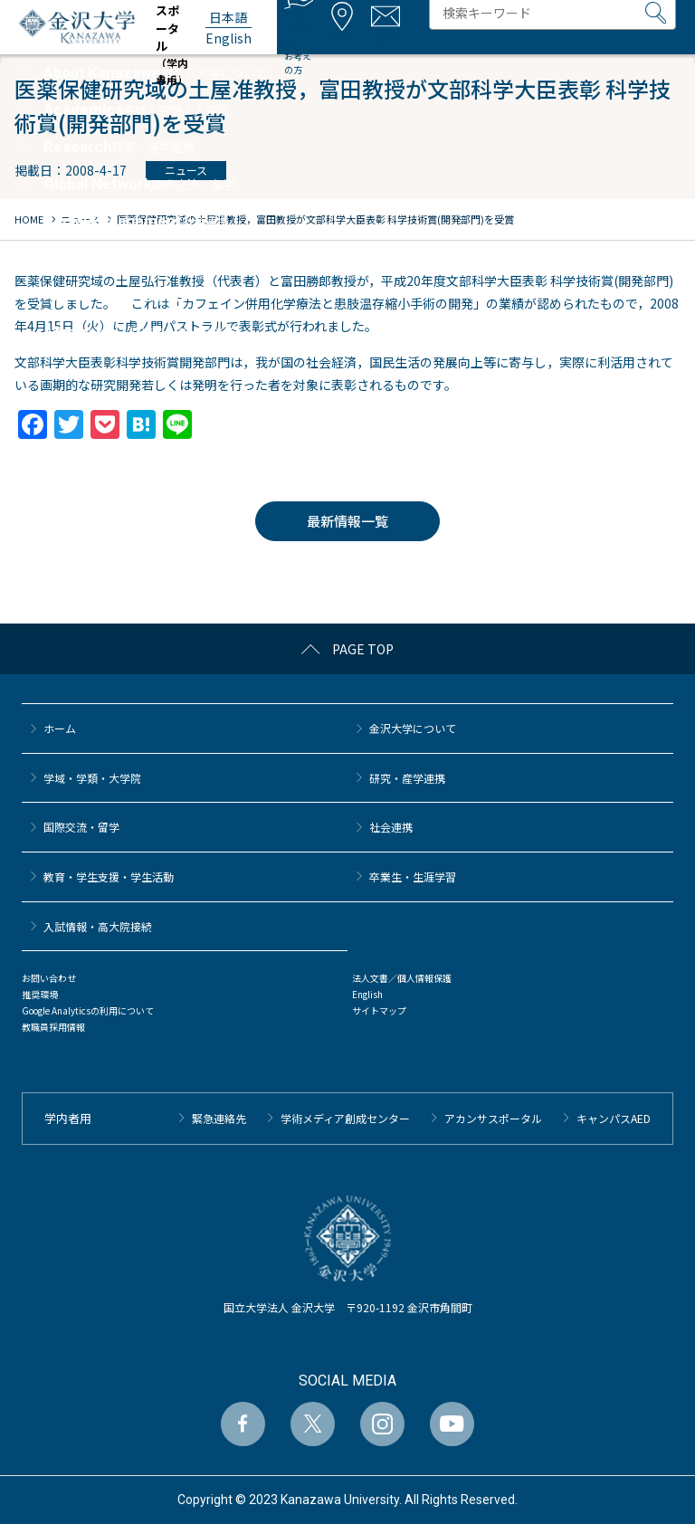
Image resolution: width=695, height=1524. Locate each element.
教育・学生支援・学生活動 (108, 876)
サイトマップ (379, 1010)
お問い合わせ (49, 978)
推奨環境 (40, 994)
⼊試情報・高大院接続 (97, 926)
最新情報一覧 (347, 520)
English (367, 994)
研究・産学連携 (407, 778)
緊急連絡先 (219, 1118)
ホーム (59, 728)
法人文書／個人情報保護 (402, 978)
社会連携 (391, 826)
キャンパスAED (613, 1118)
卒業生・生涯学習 (412, 876)
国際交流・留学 (81, 826)
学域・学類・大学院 (92, 778)
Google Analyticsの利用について (88, 1010)
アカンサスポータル (493, 1118)
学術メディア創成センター (345, 1118)
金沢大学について (412, 728)
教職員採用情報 (53, 1026)
